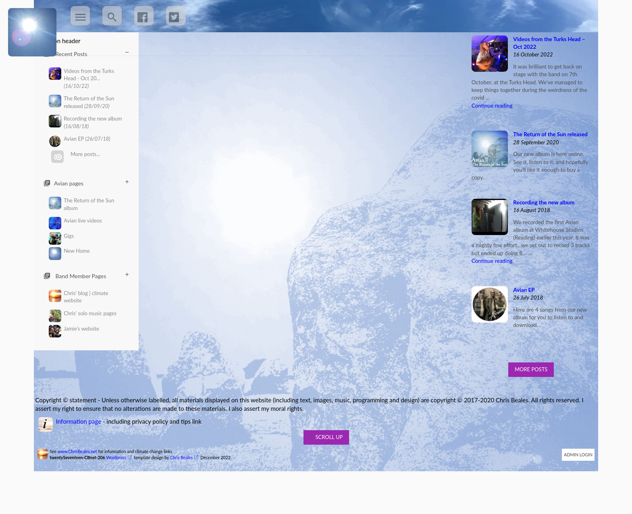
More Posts (527, 398)
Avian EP (79, 139)
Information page (83, 450)
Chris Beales (186, 486)
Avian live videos (75, 221)
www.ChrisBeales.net (82, 480)
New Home (69, 251)
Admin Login (573, 483)
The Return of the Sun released (81, 102)
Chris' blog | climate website (78, 296)
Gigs (61, 236)
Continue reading (489, 134)
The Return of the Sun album (81, 204)
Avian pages (86, 183)
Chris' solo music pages (83, 313)
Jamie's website (74, 329)
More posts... (75, 154)
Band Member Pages (86, 275)
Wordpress (121, 486)
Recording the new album (85, 122)
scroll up (326, 465)
